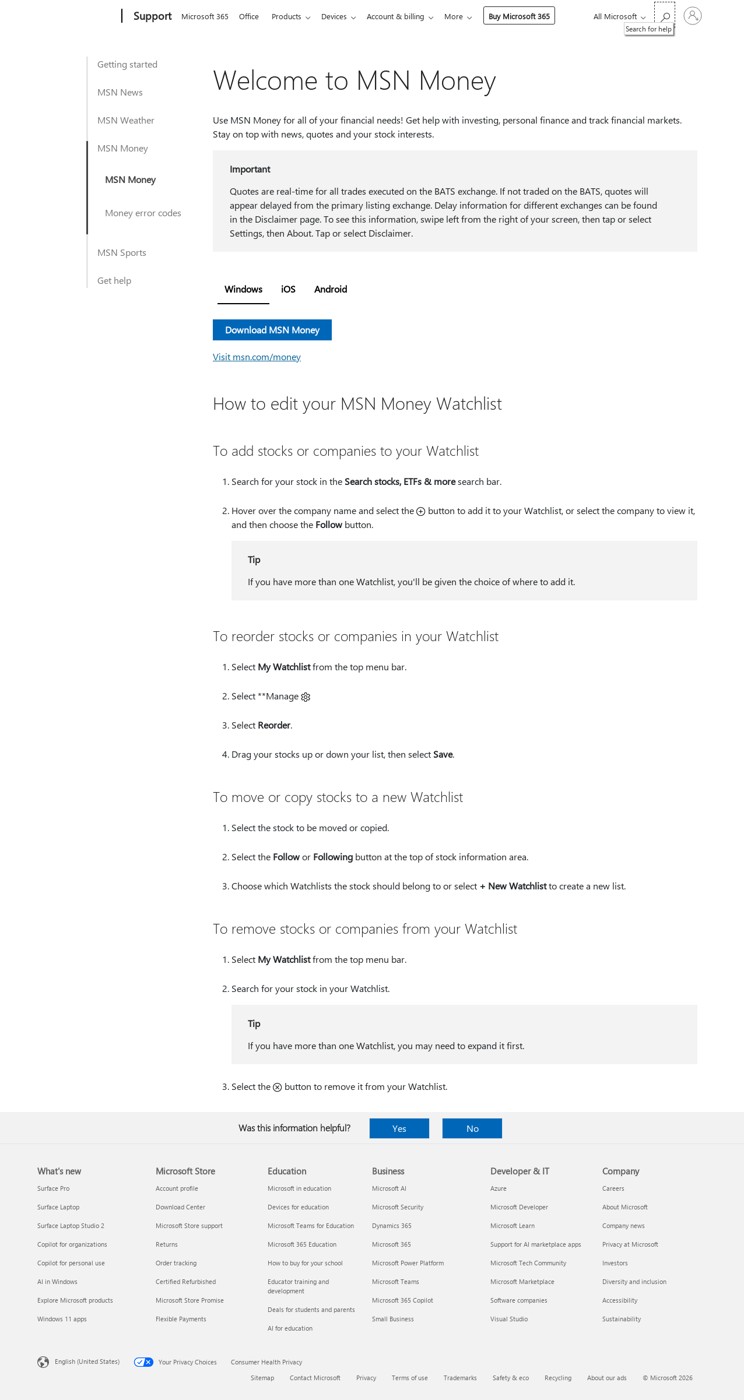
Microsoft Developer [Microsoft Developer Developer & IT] (519, 1206)
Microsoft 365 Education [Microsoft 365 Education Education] (302, 1244)
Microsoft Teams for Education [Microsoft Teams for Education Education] (311, 1225)
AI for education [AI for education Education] (290, 1328)
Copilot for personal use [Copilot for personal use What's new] (71, 1262)
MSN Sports (121, 252)
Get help (114, 280)
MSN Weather (126, 120)
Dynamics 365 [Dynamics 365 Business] (392, 1225)
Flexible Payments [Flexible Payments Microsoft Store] (181, 1318)
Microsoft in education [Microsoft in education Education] (299, 1188)
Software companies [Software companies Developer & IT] (519, 1300)
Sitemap (262, 1377)
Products (291, 16)
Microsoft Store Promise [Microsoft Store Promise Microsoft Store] (190, 1300)
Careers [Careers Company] (613, 1188)
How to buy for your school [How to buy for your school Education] (305, 1262)
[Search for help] (664, 15)
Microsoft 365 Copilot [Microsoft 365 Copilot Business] (402, 1300)
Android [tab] (330, 289)
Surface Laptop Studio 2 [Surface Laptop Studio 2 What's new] (70, 1225)
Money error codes (143, 212)
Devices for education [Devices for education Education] (298, 1206)
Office (251, 16)
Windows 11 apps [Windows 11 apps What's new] (62, 1318)
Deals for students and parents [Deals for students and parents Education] (311, 1309)
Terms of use (410, 1377)
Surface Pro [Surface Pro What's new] (53, 1188)
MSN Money (122, 148)
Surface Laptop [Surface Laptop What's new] (58, 1206)
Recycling (558, 1377)
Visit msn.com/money (257, 356)
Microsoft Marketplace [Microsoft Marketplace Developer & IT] (522, 1281)
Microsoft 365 (205, 16)
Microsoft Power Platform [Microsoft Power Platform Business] (408, 1262)
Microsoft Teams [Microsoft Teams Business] (395, 1281)
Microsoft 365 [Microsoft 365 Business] (391, 1244)
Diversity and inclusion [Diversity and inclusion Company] (634, 1281)
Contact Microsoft (315, 1377)
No (472, 1128)
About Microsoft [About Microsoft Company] (625, 1206)
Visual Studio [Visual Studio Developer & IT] (509, 1318)
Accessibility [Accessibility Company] (619, 1300)
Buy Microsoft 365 (530, 16)
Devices (341, 16)
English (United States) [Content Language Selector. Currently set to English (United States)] (87, 1361)
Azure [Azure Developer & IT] (498, 1188)
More (465, 16)
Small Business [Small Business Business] (393, 1318)
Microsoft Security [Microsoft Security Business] (397, 1206)
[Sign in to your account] (693, 16)
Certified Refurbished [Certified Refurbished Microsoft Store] (186, 1281)
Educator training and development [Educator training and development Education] (298, 1286)
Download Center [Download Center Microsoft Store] (180, 1206)
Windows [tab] (243, 289)
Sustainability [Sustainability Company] (621, 1318)
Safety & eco (511, 1377)
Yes (399, 1128)
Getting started (127, 64)
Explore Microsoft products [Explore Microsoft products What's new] (75, 1300)
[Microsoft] (77, 16)
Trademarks (460, 1377)
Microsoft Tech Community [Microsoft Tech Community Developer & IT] (528, 1262)
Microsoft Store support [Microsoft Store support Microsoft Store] (189, 1225)
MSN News (120, 92)
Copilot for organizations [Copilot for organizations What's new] (72, 1244)
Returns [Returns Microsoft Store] (167, 1244)
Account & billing (405, 16)
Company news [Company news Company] (623, 1225)
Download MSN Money (272, 329)
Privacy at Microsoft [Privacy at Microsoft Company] (630, 1244)
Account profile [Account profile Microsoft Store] (177, 1188)
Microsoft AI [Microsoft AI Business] (389, 1188)
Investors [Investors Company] (615, 1262)
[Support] (151, 16)
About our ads (607, 1377)
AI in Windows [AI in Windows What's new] (57, 1281)
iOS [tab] (288, 289)
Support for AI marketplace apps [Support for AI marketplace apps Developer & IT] (535, 1244)
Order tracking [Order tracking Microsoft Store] (176, 1262)
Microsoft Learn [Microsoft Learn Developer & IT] (512, 1225)
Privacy (366, 1377)
